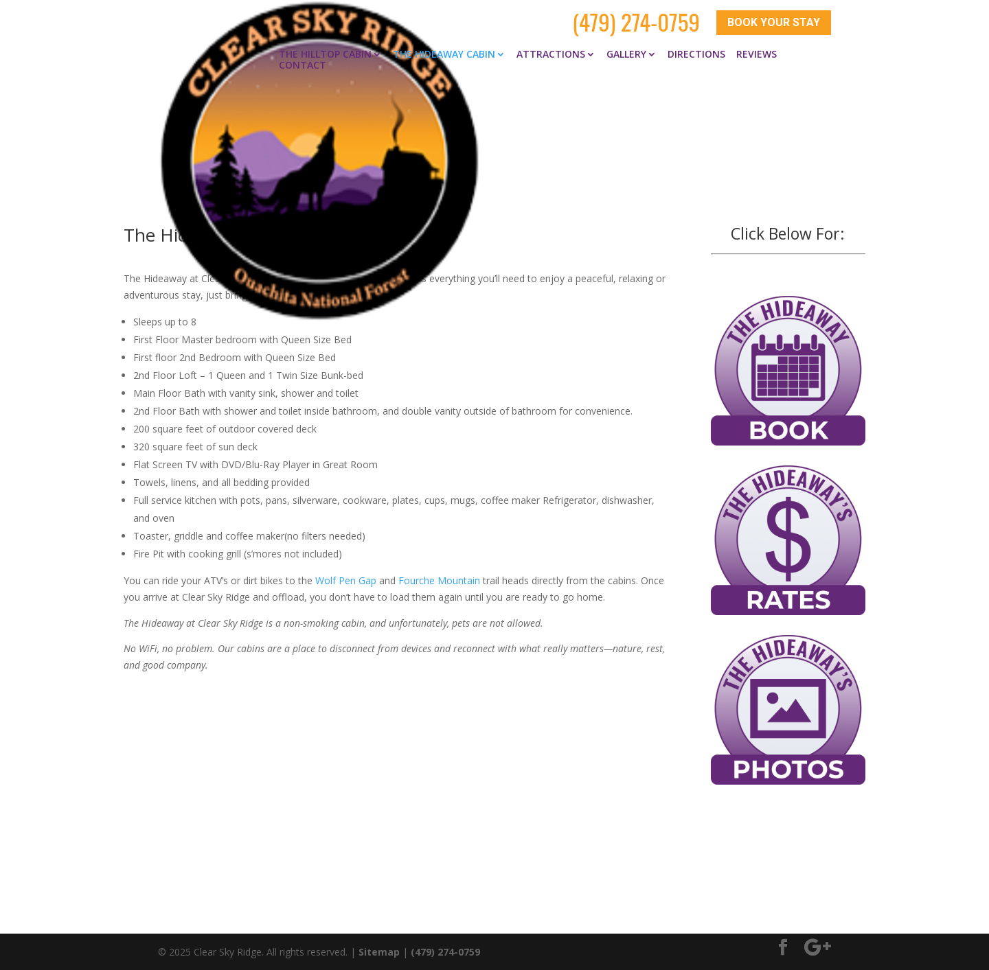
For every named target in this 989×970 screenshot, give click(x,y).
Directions (696, 53)
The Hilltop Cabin (325, 53)
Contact (302, 64)
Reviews (756, 53)
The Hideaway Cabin (444, 53)
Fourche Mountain (439, 579)
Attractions (550, 53)
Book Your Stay (773, 22)
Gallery (626, 53)
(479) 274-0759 (636, 21)
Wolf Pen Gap (345, 579)
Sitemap (379, 951)
